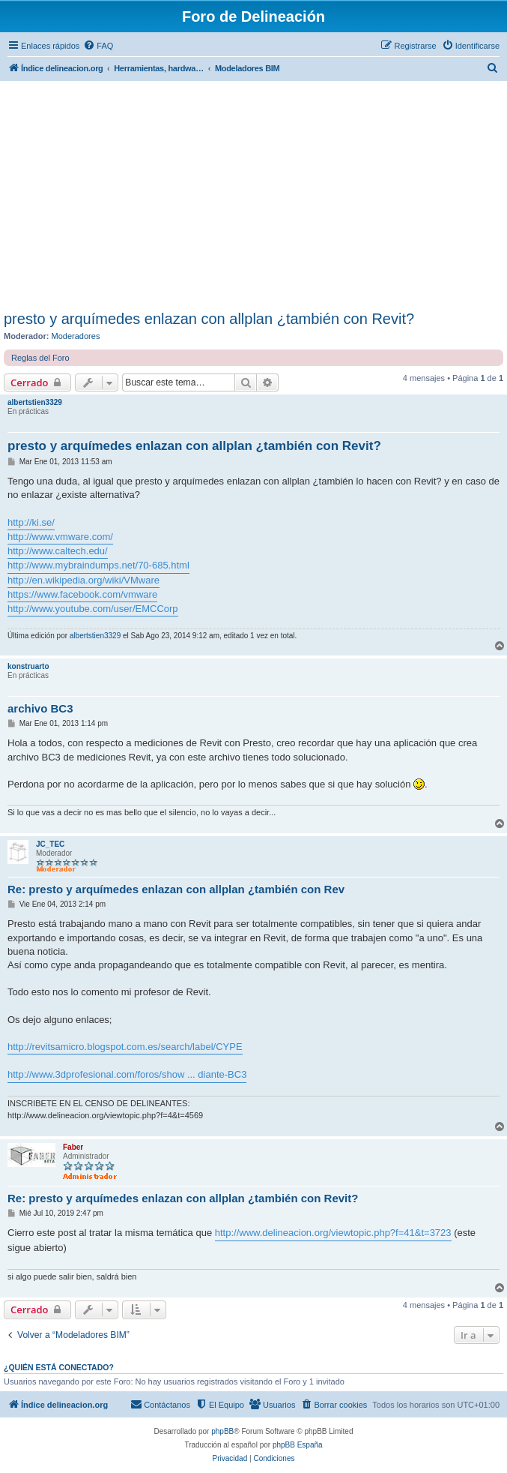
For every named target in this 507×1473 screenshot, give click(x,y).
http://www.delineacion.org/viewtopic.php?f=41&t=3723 (333, 1232)
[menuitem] (98, 46)
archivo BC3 (40, 708)
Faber (73, 1147)
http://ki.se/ (31, 522)
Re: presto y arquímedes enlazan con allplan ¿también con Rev (175, 889)
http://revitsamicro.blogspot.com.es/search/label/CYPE (125, 1046)
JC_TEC (50, 844)
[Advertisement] (253, 198)
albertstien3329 (34, 402)
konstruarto (28, 666)
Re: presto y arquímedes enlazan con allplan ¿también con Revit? (182, 1198)
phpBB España (298, 1445)
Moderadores (76, 336)
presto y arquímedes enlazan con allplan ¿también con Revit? (209, 318)
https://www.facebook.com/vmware (82, 594)
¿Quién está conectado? (59, 1367)
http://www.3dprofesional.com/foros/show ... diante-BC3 (126, 1074)
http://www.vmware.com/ (60, 536)
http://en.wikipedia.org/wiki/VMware (83, 580)
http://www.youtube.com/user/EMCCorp (92, 608)
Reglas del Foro (40, 357)
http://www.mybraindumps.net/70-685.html (98, 565)
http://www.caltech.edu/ (57, 550)
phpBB (222, 1431)
